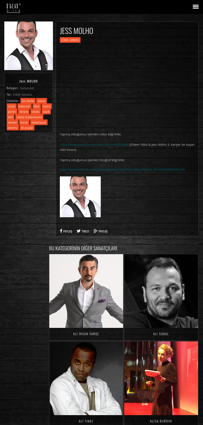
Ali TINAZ (86, 421)
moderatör (25, 106)
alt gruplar (27, 127)
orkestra (13, 127)
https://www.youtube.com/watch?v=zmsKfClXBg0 (94, 144)
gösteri (12, 111)
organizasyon (38, 122)
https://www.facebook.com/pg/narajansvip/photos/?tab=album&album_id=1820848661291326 (122, 169)
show (37, 106)
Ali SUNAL (161, 333)
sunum (11, 106)
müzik (46, 111)
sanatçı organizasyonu (29, 117)
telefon (36, 111)
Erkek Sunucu (22, 94)
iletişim (23, 111)
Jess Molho (28, 101)
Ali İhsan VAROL (86, 333)
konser (24, 122)
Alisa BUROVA (161, 421)
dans (10, 117)
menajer (12, 122)
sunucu (41, 101)
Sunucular (27, 88)
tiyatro (47, 106)
